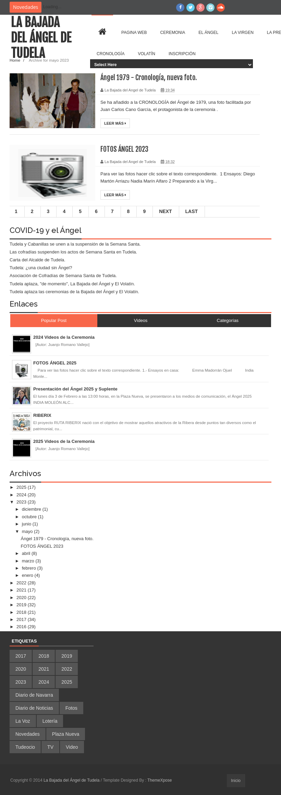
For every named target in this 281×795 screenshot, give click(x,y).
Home (15, 60)
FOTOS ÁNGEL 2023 (124, 149)
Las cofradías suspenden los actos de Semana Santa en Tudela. (73, 251)
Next (165, 211)
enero (28, 575)
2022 (22, 582)
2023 (22, 502)
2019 (22, 604)
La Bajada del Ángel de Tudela (41, 38)
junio (27, 523)
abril (27, 553)
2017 (22, 619)
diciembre (32, 509)
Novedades (27, 734)
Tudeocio (25, 747)
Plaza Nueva (65, 734)
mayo (28, 531)
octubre (30, 516)
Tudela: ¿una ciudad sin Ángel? (41, 267)
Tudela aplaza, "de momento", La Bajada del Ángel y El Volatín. (72, 283)
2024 (22, 494)
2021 (22, 590)
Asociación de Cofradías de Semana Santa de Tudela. (63, 275)
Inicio (236, 780)
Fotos (71, 708)
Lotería (50, 721)
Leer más (115, 123)
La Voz (22, 721)
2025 (22, 487)
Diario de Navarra (34, 695)
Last (191, 211)
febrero (29, 568)
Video (72, 747)
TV (50, 747)
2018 (22, 612)
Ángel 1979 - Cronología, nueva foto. (148, 77)
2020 (22, 597)
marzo (29, 560)
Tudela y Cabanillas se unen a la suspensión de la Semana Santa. (75, 244)
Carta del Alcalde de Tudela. (37, 259)
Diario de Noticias (34, 708)
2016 (22, 626)
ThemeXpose (159, 780)
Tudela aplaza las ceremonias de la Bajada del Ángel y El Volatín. (74, 291)
